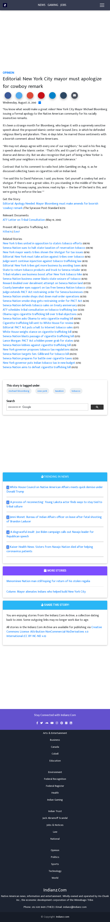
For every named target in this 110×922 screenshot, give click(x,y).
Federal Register (55, 786)
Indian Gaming (55, 800)
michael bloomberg (19, 391)
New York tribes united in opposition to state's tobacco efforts (42, 243)
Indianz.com (62, 917)
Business (55, 740)
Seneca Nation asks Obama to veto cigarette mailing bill (38, 318)
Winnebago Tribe (83, 900)
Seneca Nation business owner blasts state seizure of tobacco (42, 278)
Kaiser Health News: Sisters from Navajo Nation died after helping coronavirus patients (49, 549)
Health (55, 793)
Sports (55, 864)
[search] (47, 407)
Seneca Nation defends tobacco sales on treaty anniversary (40, 305)
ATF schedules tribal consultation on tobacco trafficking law (40, 309)
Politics (55, 857)
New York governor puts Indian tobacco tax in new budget (39, 362)
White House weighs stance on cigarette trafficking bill (37, 331)
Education (55, 761)
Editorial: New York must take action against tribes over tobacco (44, 256)
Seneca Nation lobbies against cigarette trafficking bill (37, 345)
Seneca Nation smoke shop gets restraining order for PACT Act (43, 300)
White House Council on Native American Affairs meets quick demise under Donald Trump (54, 489)
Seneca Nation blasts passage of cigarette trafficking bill (39, 336)
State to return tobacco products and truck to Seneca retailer (42, 270)
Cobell (55, 754)
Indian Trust (55, 811)
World (55, 878)
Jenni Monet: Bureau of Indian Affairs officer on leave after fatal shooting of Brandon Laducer (54, 519)
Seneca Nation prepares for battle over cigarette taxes (38, 358)
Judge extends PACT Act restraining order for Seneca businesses (43, 292)
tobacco (76, 391)
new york (42, 391)
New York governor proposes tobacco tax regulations (36, 349)
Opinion (8, 72)
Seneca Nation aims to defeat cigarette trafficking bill (37, 367)
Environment (55, 772)
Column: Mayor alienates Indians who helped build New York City (46, 591)
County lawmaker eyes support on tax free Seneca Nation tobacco (44, 287)
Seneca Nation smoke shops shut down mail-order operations (41, 296)
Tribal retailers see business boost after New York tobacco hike (43, 274)
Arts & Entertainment (55, 733)
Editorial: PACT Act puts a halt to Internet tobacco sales (38, 327)
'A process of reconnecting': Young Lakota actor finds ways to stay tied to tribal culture (54, 504)
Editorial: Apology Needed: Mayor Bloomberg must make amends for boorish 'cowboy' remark (50, 206)
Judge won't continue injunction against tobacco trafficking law (42, 261)
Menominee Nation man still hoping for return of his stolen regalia (48, 581)
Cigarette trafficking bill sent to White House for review (38, 323)
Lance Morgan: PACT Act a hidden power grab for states (38, 340)
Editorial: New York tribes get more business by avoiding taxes (42, 265)
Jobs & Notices (55, 825)
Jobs (63, 5)
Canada (55, 747)
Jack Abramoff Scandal (55, 818)
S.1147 (17, 231)
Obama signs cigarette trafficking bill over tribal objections (40, 314)
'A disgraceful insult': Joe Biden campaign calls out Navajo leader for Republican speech (50, 534)
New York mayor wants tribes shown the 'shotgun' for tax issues (43, 252)
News (41, 5)
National (55, 839)
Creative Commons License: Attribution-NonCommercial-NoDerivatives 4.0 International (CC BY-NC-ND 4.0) (54, 632)
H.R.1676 (7, 231)
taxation (59, 391)
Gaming (53, 5)
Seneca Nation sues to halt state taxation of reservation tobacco (44, 247)
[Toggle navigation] (102, 5)
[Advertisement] (55, 43)
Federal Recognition (55, 779)
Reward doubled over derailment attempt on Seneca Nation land (43, 283)
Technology (55, 871)
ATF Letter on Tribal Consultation (24, 219)
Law (55, 832)
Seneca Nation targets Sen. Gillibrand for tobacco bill (36, 354)
